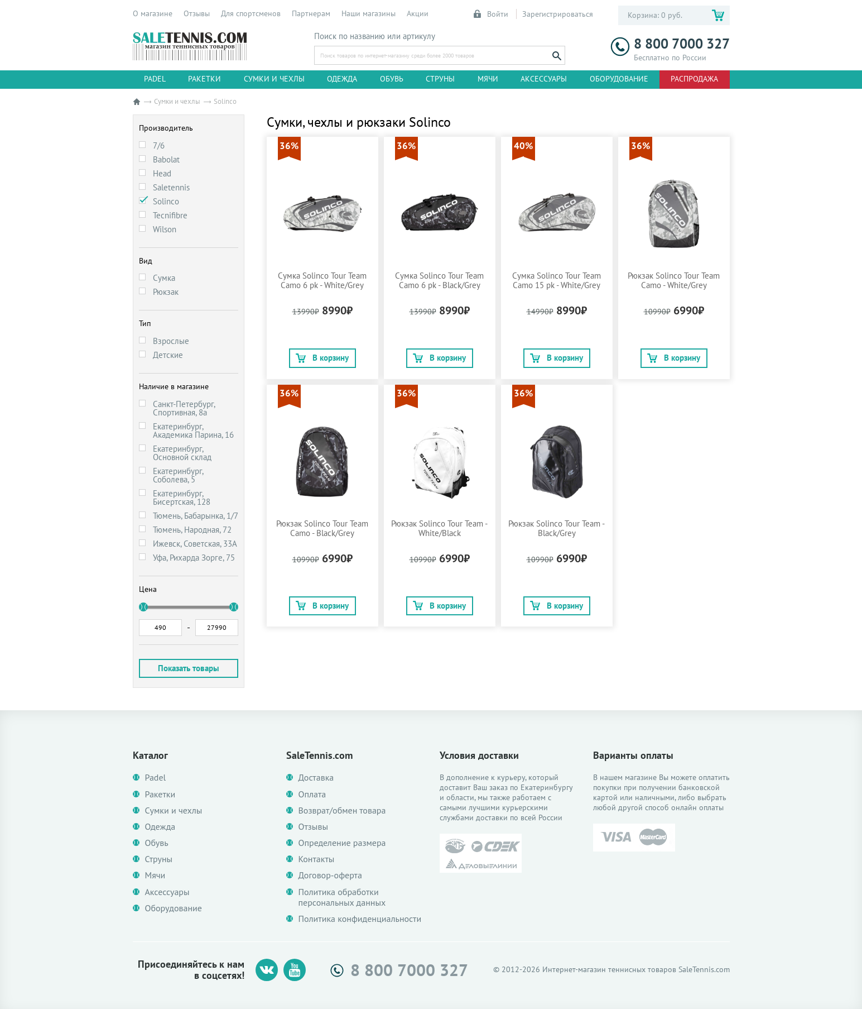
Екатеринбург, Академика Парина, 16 (193, 430)
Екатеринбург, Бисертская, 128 (181, 497)
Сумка (164, 278)
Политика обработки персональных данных (342, 897)
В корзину (322, 357)
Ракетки (204, 79)
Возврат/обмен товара (342, 810)
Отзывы (197, 13)
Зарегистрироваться (557, 14)
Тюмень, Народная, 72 (192, 529)
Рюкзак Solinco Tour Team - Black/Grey (556, 528)
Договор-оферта (330, 875)
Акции (417, 13)
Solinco (166, 201)
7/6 (159, 145)
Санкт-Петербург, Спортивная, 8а (184, 408)
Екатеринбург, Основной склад (182, 452)
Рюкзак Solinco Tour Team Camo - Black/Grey (322, 528)
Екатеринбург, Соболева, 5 (178, 475)
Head (162, 173)
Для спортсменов (251, 13)
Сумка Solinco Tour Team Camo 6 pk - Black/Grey (439, 280)
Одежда (342, 79)
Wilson (164, 229)
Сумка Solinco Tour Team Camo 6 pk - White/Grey (322, 280)
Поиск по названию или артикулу (374, 36)
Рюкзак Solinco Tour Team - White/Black (439, 528)
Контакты (316, 859)
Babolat (166, 159)
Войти (492, 14)
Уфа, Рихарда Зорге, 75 (194, 557)
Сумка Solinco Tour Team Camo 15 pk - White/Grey (556, 280)
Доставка (316, 777)
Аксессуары (544, 79)
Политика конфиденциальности (360, 919)
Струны (440, 79)
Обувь (391, 79)
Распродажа (694, 79)
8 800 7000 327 (670, 44)
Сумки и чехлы (274, 79)
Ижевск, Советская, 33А (195, 543)
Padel (155, 79)
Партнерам (311, 13)
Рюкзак (166, 292)
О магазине (152, 13)
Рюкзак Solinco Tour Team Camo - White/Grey (674, 280)
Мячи (488, 79)
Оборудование (619, 79)
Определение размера (342, 843)
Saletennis (171, 187)
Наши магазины (368, 13)
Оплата (312, 794)
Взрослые (171, 341)
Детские (168, 355)
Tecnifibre (170, 215)
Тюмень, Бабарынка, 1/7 (195, 515)
